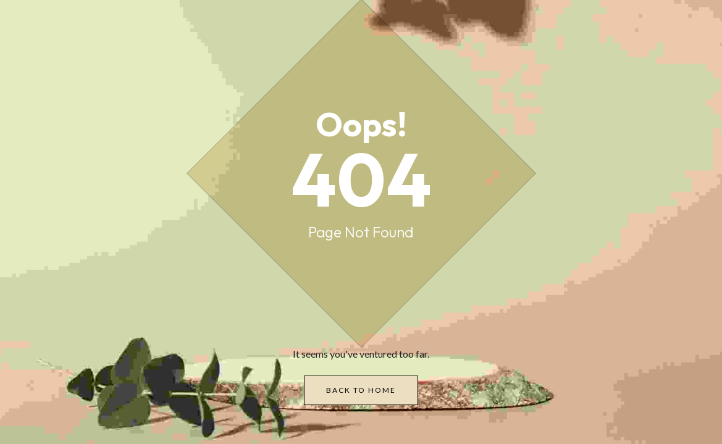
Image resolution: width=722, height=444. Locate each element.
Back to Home (361, 390)
